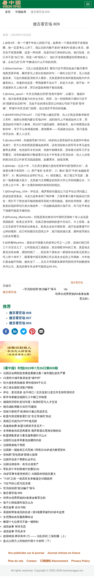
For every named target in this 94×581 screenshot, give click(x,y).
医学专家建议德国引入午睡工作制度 (25, 397)
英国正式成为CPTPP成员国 (20, 421)
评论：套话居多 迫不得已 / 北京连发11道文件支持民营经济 (39, 392)
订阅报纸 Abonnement (54, 560)
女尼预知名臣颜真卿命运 (18, 517)
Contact (31, 560)
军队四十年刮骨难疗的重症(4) (21, 469)
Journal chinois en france (63, 552)
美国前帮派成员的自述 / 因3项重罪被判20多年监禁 (34, 512)
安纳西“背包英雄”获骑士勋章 (20, 454)
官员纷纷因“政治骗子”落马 (39, 289)
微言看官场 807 (20, 318)
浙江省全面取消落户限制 (18, 387)
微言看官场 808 (20, 313)
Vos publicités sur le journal (26, 552)
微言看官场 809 (12, 493)
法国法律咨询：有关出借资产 (21, 464)
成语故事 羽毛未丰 (14, 531)
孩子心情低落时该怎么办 (18, 502)
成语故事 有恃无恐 (14, 526)
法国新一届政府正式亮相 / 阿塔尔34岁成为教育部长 (34, 449)
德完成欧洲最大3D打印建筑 (20, 406)
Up (65, 289)
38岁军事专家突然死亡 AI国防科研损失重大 (29, 473)
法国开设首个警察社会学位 (19, 459)
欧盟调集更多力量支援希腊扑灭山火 (25, 435)
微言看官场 (9, 292)
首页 (8, 11)
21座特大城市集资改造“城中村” (22, 378)
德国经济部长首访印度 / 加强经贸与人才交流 (30, 401)
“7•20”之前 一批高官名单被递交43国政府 (27, 478)
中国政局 (20, 11)
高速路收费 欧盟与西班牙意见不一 (24, 425)
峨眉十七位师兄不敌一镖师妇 (21, 521)
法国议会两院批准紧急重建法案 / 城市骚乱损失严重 (34, 373)
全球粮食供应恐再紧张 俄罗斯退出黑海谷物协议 (32, 430)
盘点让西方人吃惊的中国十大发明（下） (27, 540)
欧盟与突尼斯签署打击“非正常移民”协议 (27, 416)
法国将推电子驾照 (14, 445)
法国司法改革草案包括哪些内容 (22, 440)
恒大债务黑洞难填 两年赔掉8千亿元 (24, 382)
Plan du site (15, 560)
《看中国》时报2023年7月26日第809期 (30, 368)
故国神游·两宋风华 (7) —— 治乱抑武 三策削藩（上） (35, 536)
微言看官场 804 (20, 323)
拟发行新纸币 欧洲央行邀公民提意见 (25, 411)
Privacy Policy (80, 560)
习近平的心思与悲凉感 (16, 483)
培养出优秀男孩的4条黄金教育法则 (24, 497)
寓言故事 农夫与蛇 (14, 507)
